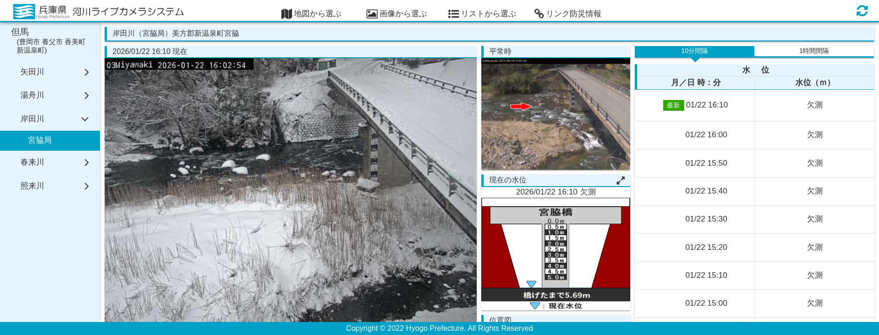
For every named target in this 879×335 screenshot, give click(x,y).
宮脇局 (40, 140)
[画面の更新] (862, 10)
